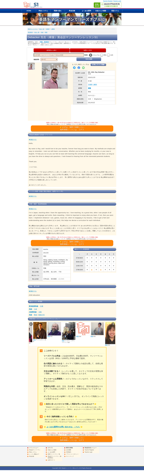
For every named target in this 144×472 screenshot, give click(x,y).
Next (113, 324)
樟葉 (46, 32)
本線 (42, 32)
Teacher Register (107, 1)
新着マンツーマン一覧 (54, 454)
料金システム (43, 11)
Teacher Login (117, 1)
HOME (29, 11)
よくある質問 (86, 11)
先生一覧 (41, 29)
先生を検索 (89, 59)
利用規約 (68, 452)
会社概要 (68, 450)
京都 (41, 306)
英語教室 (30, 32)
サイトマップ (70, 456)
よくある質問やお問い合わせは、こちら (63, 427)
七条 (35, 309)
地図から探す (88, 50)
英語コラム (115, 11)
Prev (31, 324)
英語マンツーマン (33, 29)
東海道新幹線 (33, 306)
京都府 (48, 29)
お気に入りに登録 (98, 64)
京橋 (40, 312)
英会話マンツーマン (34, 450)
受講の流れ (57, 11)
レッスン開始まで (34, 454)
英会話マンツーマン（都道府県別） (54, 457)
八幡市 (53, 29)
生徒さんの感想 (100, 11)
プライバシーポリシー (72, 454)
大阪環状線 (33, 312)
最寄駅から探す (52, 50)
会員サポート (51, 460)
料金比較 (72, 11)
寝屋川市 (42, 315)
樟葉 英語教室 (44, 42)
